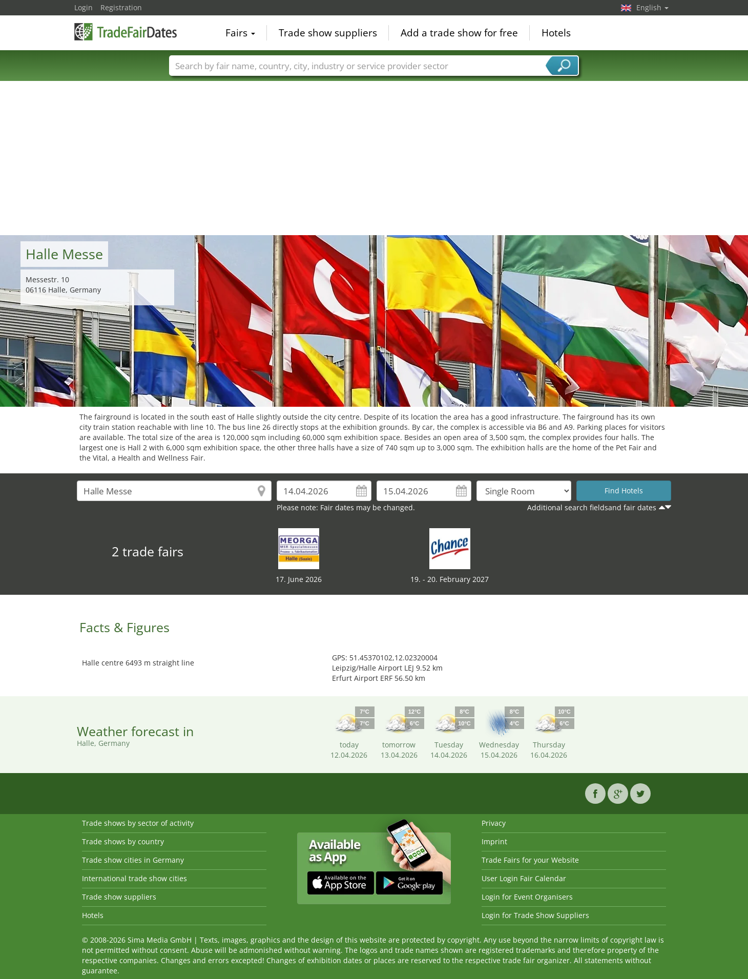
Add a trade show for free (459, 32)
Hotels (556, 32)
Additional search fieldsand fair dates (591, 507)
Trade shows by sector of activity (138, 823)
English (652, 7)
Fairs (240, 32)
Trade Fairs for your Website (530, 860)
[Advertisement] (374, 158)
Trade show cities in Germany (133, 860)
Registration (121, 7)
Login (83, 7)
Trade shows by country (123, 841)
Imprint (494, 841)
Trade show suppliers (328, 32)
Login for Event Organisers (527, 897)
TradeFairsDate (125, 32)
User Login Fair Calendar (524, 878)
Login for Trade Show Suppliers (535, 915)
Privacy (494, 823)
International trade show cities (134, 878)
